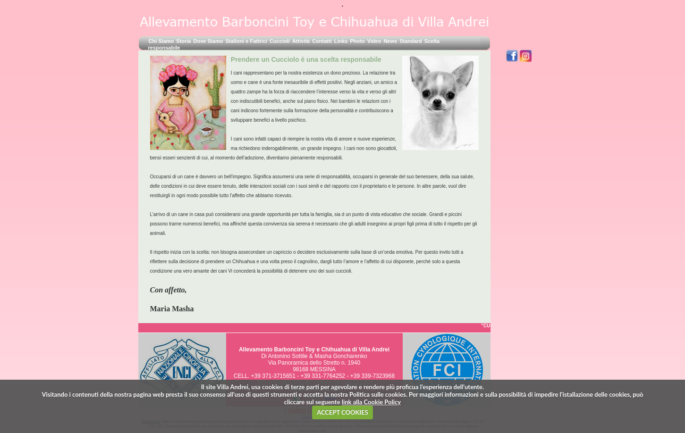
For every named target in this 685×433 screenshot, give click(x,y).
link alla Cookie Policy (371, 402)
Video (374, 41)
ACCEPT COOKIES (342, 412)
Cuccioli (280, 41)
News (390, 41)
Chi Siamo (161, 41)
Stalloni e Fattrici (246, 41)
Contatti (322, 41)
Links (341, 41)
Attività (301, 41)
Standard (410, 41)
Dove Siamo (208, 41)
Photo (357, 41)
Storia (183, 41)
